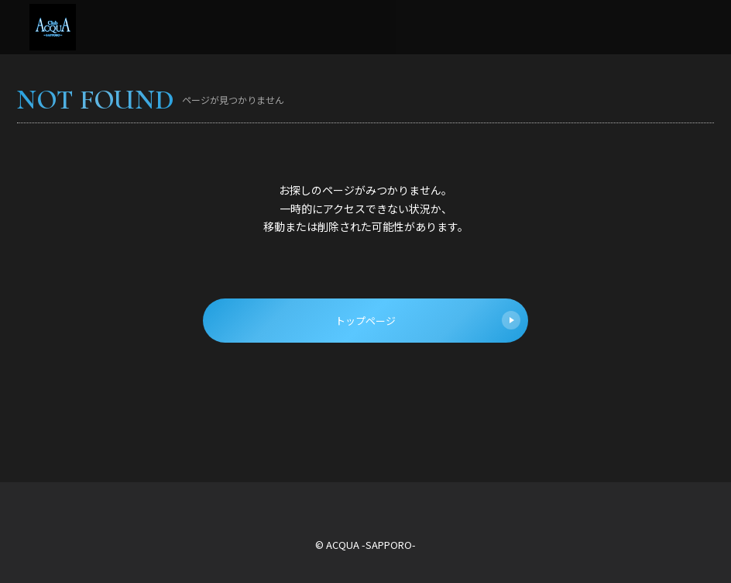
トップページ (427, 320)
